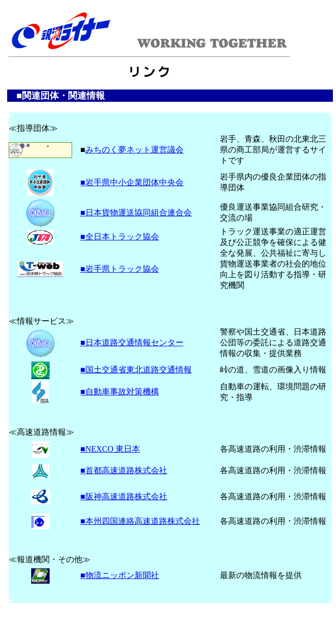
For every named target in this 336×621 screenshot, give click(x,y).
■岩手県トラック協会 (119, 268)
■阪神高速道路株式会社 (123, 496)
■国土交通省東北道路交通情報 (136, 369)
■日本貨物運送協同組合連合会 (136, 212)
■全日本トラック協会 (119, 236)
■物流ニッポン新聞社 (119, 575)
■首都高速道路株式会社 (123, 470)
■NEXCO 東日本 (110, 449)
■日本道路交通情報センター (132, 342)
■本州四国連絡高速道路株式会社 (140, 521)
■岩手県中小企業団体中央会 (132, 182)
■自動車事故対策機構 (119, 391)
